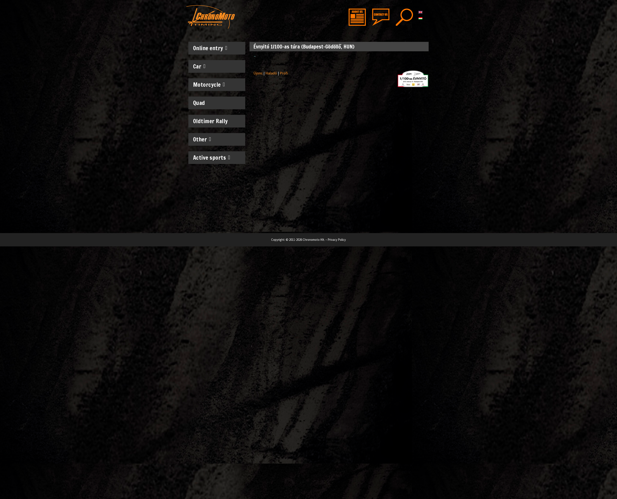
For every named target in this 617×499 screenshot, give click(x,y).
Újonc (258, 73)
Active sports (211, 157)
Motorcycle (209, 84)
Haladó (271, 73)
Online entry (210, 48)
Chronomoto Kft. (314, 240)
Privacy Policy (337, 240)
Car (199, 66)
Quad (199, 103)
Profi (284, 73)
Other (202, 139)
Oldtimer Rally (210, 121)
